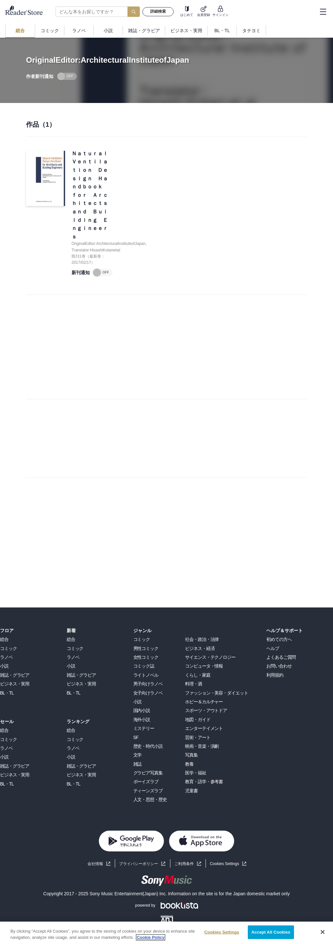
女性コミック (145, 657)
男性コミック (145, 648)
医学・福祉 (195, 772)
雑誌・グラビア (14, 675)
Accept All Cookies (270, 932)
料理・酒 (193, 683)
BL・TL (7, 692)
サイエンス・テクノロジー (210, 657)
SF (136, 737)
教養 (189, 764)
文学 (137, 755)
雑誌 (137, 764)
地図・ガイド (197, 719)
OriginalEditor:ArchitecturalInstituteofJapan (108, 243)
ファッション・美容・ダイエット (216, 692)
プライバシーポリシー (138, 863)
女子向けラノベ (148, 692)
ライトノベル (145, 675)
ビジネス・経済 (199, 648)
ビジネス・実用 (14, 683)
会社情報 (95, 863)
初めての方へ (278, 639)
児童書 (191, 790)
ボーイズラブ (145, 781)
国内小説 (141, 710)
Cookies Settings (224, 863)
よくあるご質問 (281, 657)
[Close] (322, 932)
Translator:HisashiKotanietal (96, 250)
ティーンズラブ (148, 790)
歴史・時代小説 (148, 746)
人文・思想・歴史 (150, 799)
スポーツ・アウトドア (206, 710)
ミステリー (143, 728)
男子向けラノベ (148, 683)
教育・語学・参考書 (204, 781)
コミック (8, 648)
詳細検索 (158, 11)
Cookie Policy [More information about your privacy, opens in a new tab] (150, 937)
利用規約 (274, 675)
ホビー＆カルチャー (204, 701)
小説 (4, 666)
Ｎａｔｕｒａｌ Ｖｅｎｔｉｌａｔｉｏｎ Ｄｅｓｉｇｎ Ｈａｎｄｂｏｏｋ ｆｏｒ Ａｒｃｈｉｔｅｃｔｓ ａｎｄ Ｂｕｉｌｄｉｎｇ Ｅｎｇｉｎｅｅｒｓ (90, 195)
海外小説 (141, 719)
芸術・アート (197, 737)
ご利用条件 (184, 863)
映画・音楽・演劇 (202, 746)
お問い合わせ (278, 666)
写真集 (191, 755)
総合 (4, 639)
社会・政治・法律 (202, 639)
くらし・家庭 (197, 675)
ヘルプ (272, 648)
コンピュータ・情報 (204, 666)
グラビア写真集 (148, 772)
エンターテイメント (204, 728)
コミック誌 (143, 666)
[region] (166, 933)
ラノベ (6, 657)
